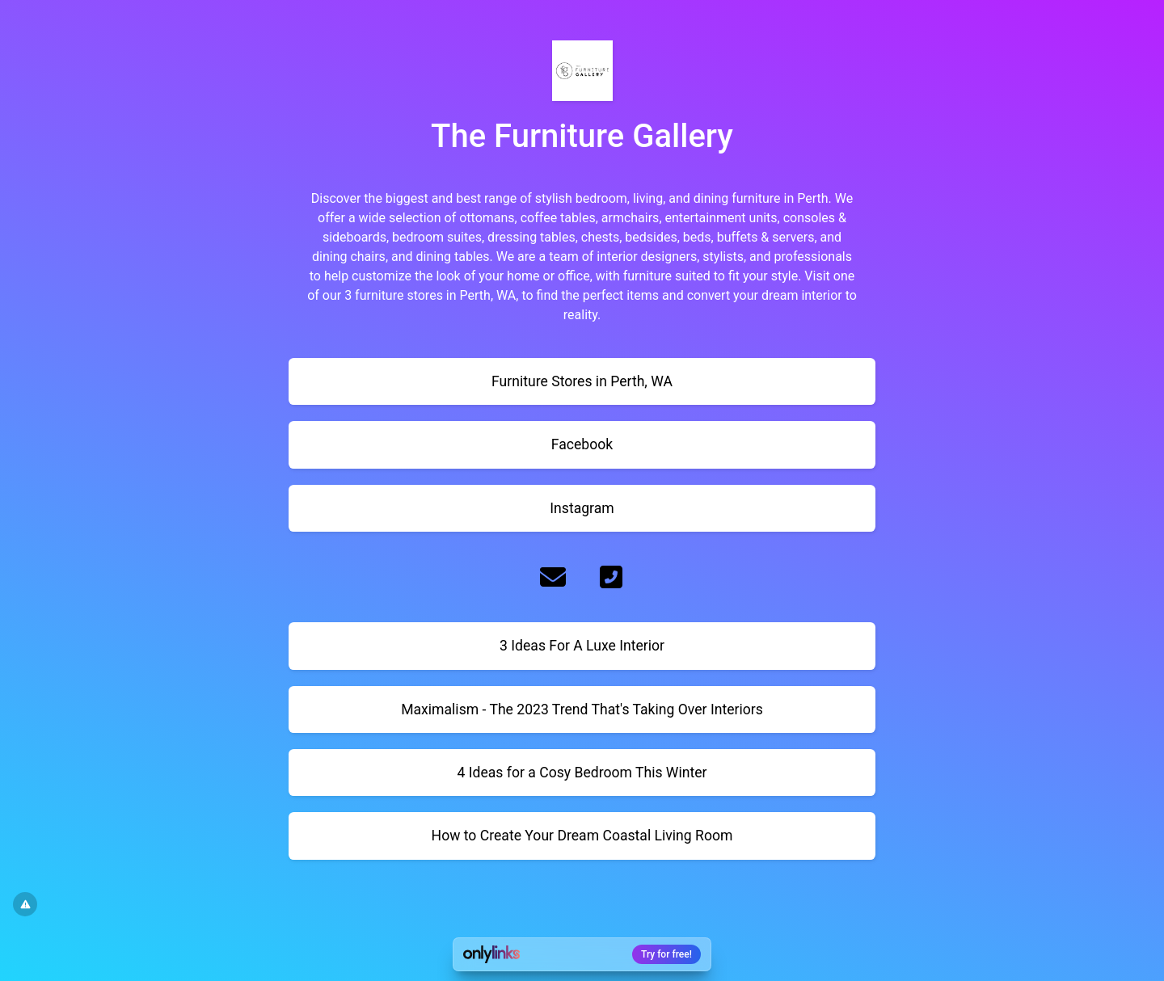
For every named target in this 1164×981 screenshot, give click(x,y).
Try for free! (666, 954)
